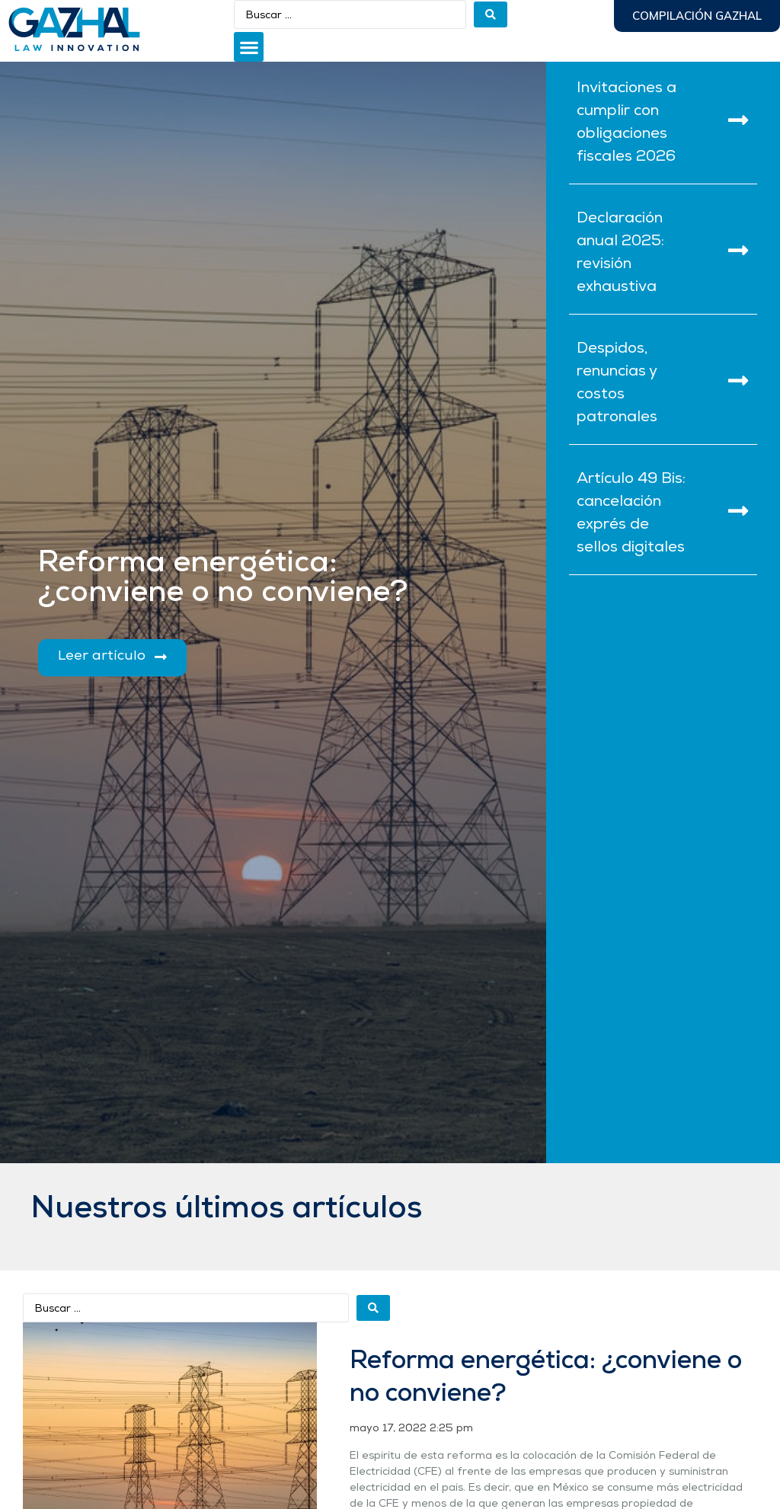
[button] (249, 47)
